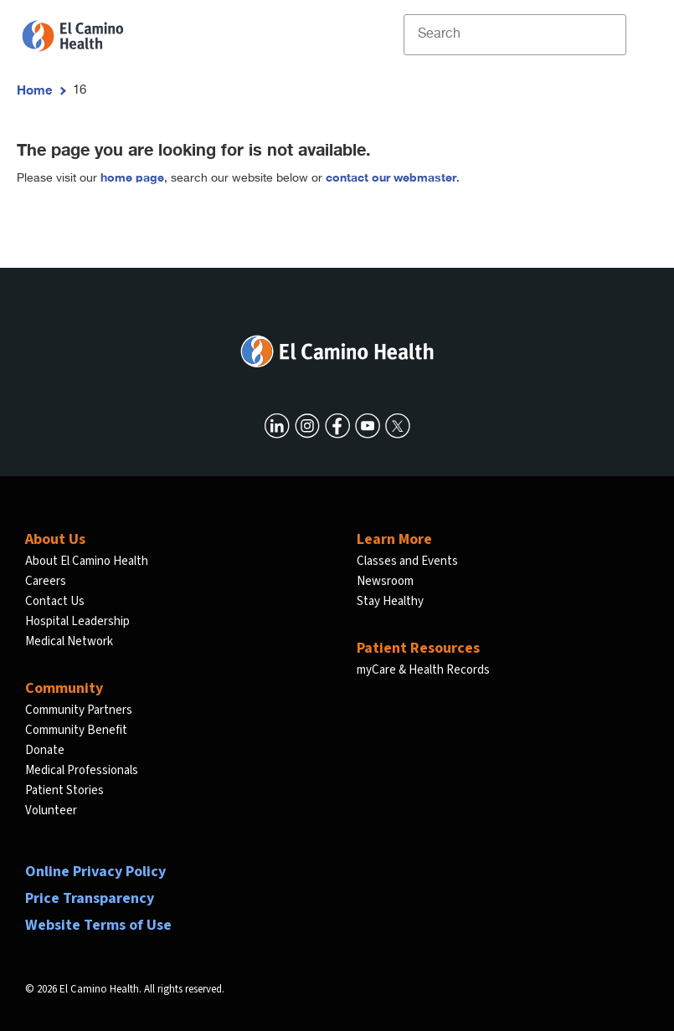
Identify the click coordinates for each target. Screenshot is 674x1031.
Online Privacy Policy (95, 871)
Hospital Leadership (77, 621)
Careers (45, 581)
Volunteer (51, 810)
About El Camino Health (86, 561)
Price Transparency (89, 898)
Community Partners (78, 710)
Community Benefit (76, 730)
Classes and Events (407, 561)
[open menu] (639, 34)
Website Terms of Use (98, 925)
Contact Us (55, 601)
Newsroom (385, 581)
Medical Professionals (81, 770)
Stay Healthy (390, 601)
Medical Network (69, 641)
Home (35, 89)
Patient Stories (64, 790)
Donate (44, 750)
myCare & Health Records (423, 670)
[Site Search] (515, 34)
